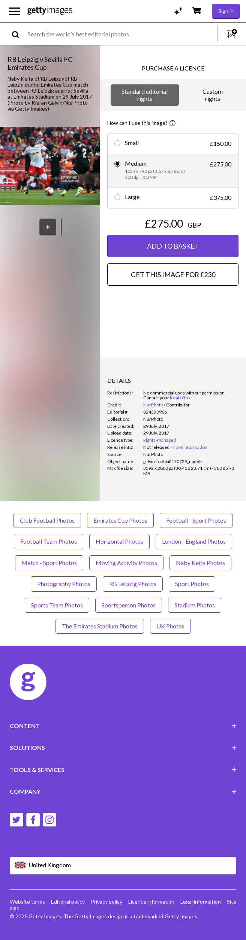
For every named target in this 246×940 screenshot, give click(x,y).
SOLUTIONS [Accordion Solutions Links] (123, 747)
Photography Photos (63, 583)
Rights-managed (159, 440)
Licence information (151, 901)
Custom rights (212, 95)
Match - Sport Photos (49, 562)
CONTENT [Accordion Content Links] (123, 725)
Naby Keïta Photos (200, 562)
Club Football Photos (47, 520)
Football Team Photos (48, 541)
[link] (157, 447)
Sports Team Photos (57, 605)
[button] (50, 166)
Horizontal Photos (119, 541)
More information (189, 447)
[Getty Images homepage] (49, 11)
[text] (121, 34)
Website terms (27, 901)
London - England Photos (194, 541)
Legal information (200, 901)
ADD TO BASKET (173, 246)
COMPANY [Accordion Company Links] (123, 791)
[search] (18, 34)
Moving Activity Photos (126, 562)
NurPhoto (153, 405)
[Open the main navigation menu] (14, 11)
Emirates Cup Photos (120, 520)
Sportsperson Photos (129, 605)
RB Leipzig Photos (132, 583)
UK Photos (170, 626)
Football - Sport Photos (196, 520)
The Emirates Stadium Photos (100, 626)
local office (181, 397)
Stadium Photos (194, 605)
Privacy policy (106, 901)
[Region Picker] (123, 865)
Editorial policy (68, 901)
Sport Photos (192, 583)
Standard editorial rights (145, 95)
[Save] (47, 227)
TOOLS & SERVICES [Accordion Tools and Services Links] (123, 769)
